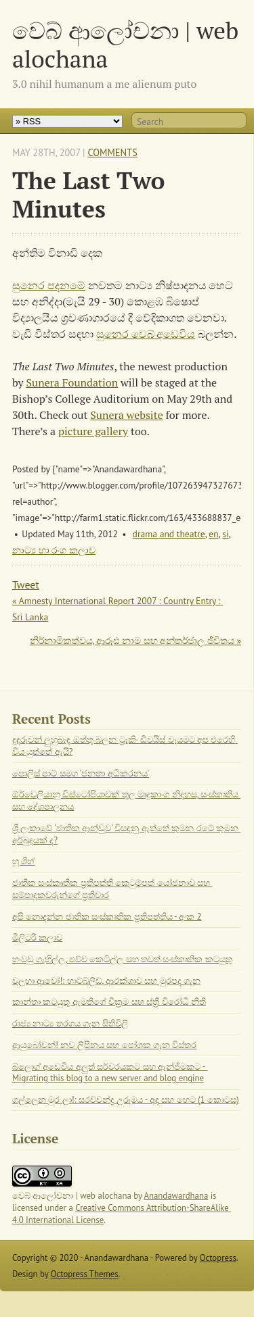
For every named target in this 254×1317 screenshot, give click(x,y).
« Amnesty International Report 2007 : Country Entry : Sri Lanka (117, 609)
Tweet (25, 584)
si (225, 534)
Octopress (218, 1258)
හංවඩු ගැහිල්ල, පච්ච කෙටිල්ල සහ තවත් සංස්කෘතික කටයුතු (122, 959)
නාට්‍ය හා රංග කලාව (54, 550)
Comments (112, 152)
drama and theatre (169, 534)
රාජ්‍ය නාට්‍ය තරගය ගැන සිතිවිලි (70, 1023)
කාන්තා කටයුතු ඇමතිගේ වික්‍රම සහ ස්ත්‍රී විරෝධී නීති (109, 1002)
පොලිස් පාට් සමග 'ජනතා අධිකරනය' (80, 773)
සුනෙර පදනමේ (48, 285)
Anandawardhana (176, 1195)
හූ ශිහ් (23, 861)
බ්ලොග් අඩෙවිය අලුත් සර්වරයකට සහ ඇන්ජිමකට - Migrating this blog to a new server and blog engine (110, 1073)
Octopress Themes (85, 1274)
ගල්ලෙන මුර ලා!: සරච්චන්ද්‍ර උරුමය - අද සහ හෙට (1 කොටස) (125, 1099)
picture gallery (93, 431)
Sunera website (126, 414)
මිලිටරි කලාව (37, 937)
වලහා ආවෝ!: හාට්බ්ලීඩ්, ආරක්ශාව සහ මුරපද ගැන (106, 981)
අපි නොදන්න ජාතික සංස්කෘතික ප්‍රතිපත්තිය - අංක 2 (106, 916)
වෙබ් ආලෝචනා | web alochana (125, 44)
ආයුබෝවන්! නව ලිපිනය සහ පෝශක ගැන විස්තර (104, 1045)
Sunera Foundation (72, 382)
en (213, 534)
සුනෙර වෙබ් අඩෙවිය (146, 333)
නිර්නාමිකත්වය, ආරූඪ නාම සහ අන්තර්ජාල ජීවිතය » (135, 641)
